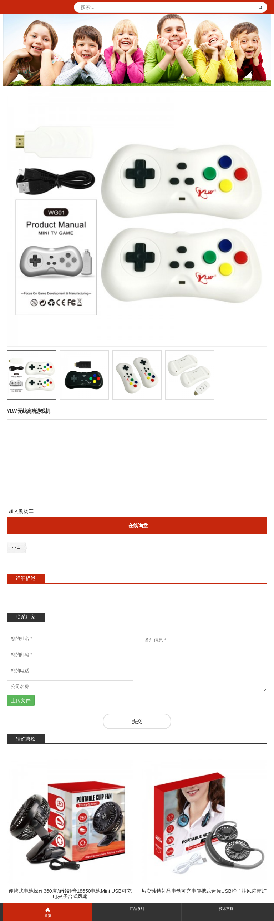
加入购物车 (21, 511)
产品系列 (137, 909)
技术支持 (226, 909)
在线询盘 (138, 525)
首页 (47, 912)
